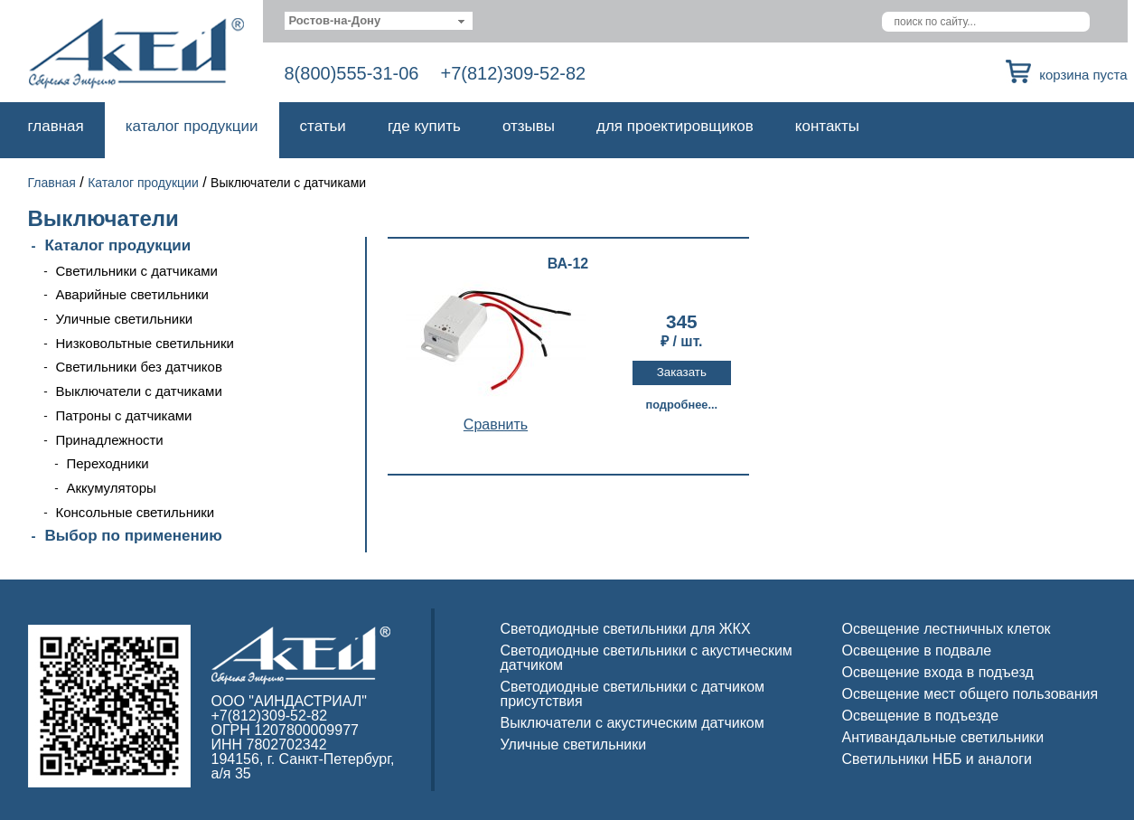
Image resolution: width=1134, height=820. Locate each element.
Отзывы (528, 126)
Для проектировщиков (675, 126)
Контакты (827, 126)
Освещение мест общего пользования (970, 694)
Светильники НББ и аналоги (937, 759)
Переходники (108, 463)
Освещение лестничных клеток (946, 628)
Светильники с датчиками (137, 270)
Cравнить (496, 424)
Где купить (424, 126)
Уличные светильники (124, 318)
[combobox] (379, 21)
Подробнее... (681, 404)
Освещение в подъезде (920, 715)
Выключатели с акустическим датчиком (632, 722)
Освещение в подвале (917, 650)
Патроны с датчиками (124, 415)
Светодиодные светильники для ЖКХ (626, 628)
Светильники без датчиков (139, 366)
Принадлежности (110, 440)
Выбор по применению (133, 535)
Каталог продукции (192, 126)
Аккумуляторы (111, 487)
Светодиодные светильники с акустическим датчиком (646, 658)
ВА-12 (568, 264)
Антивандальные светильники (943, 737)
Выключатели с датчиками (139, 391)
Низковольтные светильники (145, 343)
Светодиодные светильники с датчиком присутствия (633, 694)
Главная (56, 126)
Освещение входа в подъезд (938, 672)
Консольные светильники (135, 512)
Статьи (323, 126)
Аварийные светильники (132, 294)
